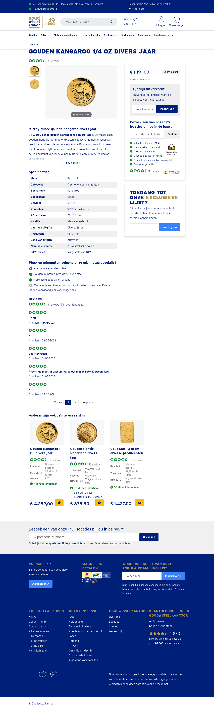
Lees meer (73, 163)
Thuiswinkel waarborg (45, 9)
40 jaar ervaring (42, 4)
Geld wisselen (111, 35)
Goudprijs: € (139, 4)
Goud (32, 35)
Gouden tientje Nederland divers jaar (83, 453)
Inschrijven (170, 227)
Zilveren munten (39, 631)
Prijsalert (171, 71)
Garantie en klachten (81, 650)
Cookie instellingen (80, 655)
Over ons (143, 35)
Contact (114, 626)
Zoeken (172, 134)
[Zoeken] (111, 22)
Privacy (73, 645)
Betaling (74, 640)
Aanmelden (40, 583)
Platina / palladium (64, 35)
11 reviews (153, 171)
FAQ (71, 616)
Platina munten (38, 640)
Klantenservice (162, 35)
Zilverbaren (36, 636)
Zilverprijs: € (160, 4)
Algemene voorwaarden (83, 660)
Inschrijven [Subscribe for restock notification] (167, 108)
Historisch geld (89, 35)
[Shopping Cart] (177, 22)
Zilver (44, 35)
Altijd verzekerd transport (89, 4)
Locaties (35, 44)
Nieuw (32, 616)
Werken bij (115, 631)
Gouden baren (37, 626)
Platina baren (37, 645)
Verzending (76, 621)
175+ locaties (63, 4)
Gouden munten (38, 621)
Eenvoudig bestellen (81, 626)
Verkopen (126, 35)
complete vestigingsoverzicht (64, 543)
